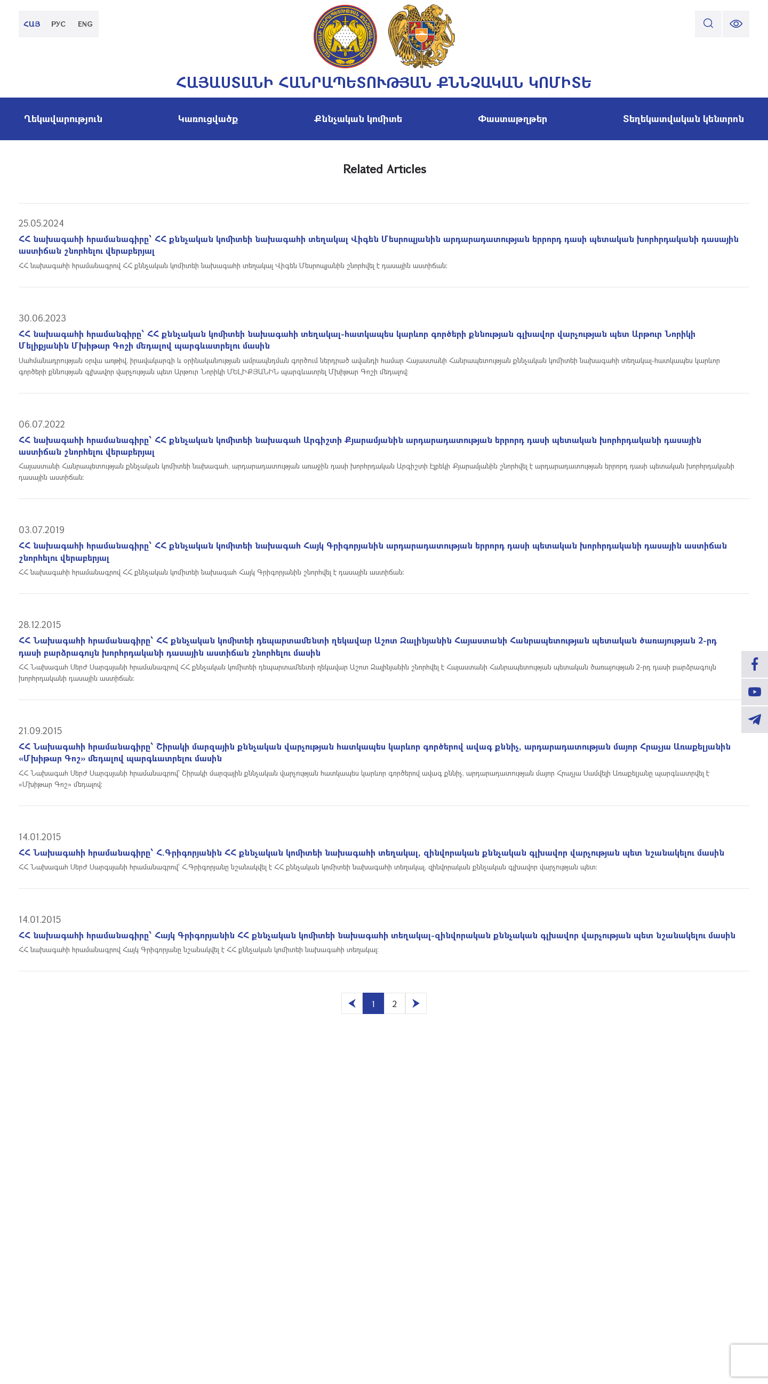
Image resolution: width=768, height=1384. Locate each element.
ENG (85, 24)
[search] (708, 24)
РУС (59, 24)
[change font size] (736, 24)
